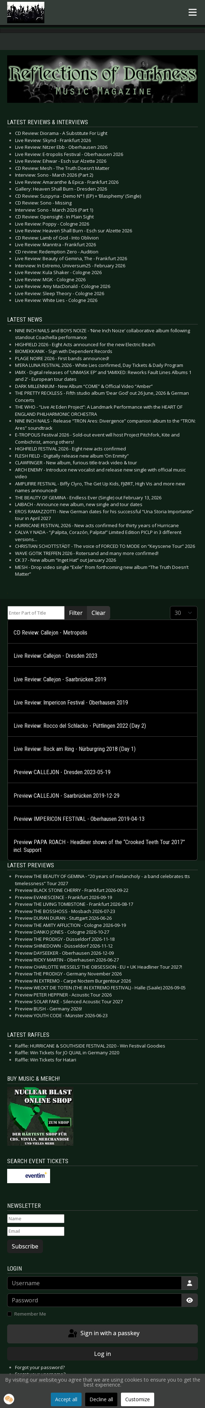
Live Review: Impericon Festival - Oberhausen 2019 (71, 702)
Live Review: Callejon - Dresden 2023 (55, 655)
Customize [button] (137, 1399)
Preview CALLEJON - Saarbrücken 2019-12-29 (66, 795)
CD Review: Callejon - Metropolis (50, 632)
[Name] (35, 1218)
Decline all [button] (101, 1399)
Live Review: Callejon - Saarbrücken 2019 (60, 679)
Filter (76, 613)
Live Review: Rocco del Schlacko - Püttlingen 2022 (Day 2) (80, 725)
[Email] (35, 1231)
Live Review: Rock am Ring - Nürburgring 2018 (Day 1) (75, 749)
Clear (99, 613)
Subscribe (25, 1246)
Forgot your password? (40, 1367)
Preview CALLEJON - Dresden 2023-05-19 (62, 772)
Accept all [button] (66, 1399)
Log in (102, 1354)
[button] (9, 1399)
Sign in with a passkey (103, 1333)
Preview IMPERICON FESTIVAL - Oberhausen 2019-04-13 (79, 819)
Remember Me (30, 1314)
